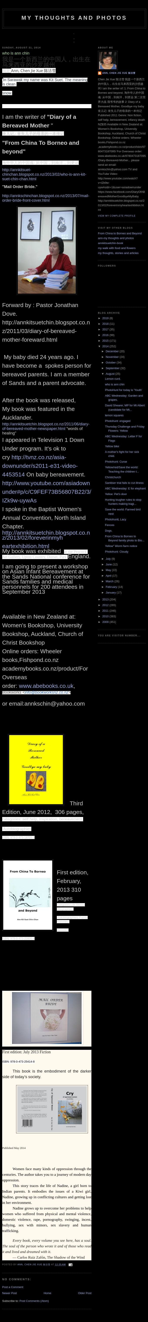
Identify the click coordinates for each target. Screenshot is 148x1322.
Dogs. (108, 530)
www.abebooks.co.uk (46, 686)
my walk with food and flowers (117, 248)
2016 (105, 335)
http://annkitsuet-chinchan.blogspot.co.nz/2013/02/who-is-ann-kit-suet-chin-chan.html (44, 174)
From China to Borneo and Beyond (120, 233)
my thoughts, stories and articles (118, 253)
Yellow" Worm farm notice (121, 546)
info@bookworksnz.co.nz (46, 692)
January (111, 592)
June (109, 564)
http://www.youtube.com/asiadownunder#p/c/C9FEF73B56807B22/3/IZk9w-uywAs (46, 492)
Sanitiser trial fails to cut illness (124, 482)
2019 (105, 318)
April (109, 575)
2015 (105, 340)
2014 (105, 346)
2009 (105, 622)
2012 (105, 605)
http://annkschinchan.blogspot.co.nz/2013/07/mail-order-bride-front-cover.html (45, 198)
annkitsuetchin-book (110, 243)
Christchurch (113, 477)
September (113, 368)
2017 (105, 329)
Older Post (84, 1293)
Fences (109, 525)
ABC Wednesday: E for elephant (125, 488)
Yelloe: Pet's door (116, 494)
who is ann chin (114, 384)
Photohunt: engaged (117, 421)
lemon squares (114, 415)
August (110, 373)
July (109, 558)
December (113, 351)
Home (47, 1293)
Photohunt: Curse (116, 461)
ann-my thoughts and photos (116, 238)
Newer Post (9, 1293)
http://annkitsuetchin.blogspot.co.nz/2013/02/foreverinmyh (46, 535)
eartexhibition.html (26, 546)
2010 (105, 616)
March (110, 581)
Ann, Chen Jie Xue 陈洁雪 (34, 1264)
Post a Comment (12, 1287)
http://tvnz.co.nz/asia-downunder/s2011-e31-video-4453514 (40, 466)
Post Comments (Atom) (34, 1301)
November (113, 357)
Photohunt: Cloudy (116, 551)
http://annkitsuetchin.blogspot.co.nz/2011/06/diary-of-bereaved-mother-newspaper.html (45, 426)
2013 (105, 599)
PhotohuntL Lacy (115, 519)
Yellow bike (112, 446)
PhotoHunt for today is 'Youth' (123, 390)
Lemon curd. (113, 378)
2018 (105, 323)
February (112, 587)
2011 (105, 610)
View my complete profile (117, 216)
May (109, 570)
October (111, 362)
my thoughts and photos (74, 17)
